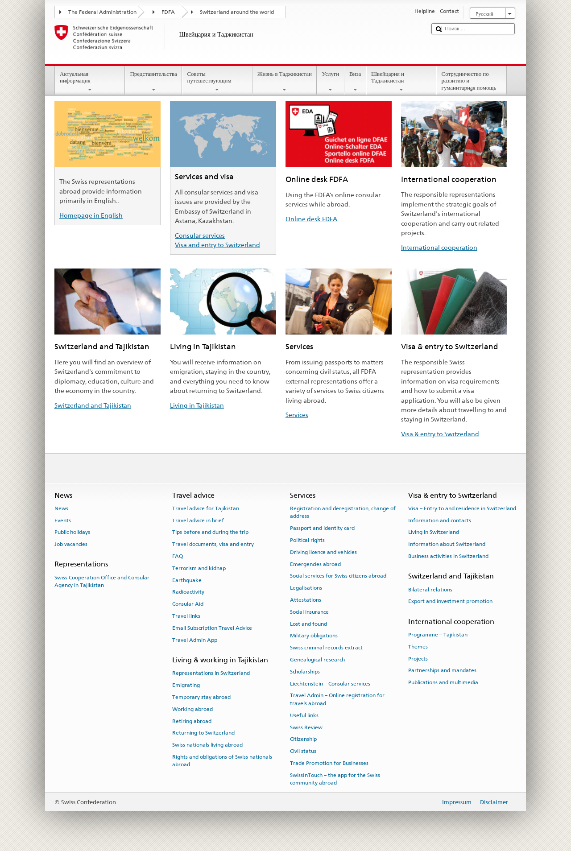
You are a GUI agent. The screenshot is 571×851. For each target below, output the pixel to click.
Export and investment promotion (450, 601)
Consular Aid (187, 604)
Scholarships (305, 672)
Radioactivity (188, 592)
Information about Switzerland (446, 544)
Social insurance (309, 612)
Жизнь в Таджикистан (285, 81)
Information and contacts (439, 520)
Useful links (304, 715)
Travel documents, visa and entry (213, 544)
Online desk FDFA (311, 219)
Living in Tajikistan (197, 405)
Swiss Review (306, 727)
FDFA (168, 12)
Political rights (307, 540)
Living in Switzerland (433, 532)
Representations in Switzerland (211, 673)
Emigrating (186, 685)
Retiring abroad (191, 721)
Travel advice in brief (198, 520)
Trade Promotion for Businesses (329, 763)
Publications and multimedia (443, 682)
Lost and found (308, 623)
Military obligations (314, 635)
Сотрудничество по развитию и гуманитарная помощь (471, 82)
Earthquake (187, 580)
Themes (418, 647)
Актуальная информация (90, 81)
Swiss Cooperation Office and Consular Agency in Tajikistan (101, 581)
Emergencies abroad (315, 564)
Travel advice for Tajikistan (205, 508)
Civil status (303, 751)
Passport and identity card (322, 528)
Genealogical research (317, 660)
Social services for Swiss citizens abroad (338, 576)
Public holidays (72, 532)
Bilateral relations (430, 589)
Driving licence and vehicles (323, 552)
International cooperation (439, 247)
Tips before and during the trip (210, 532)
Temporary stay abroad (201, 697)
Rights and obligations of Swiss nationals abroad (222, 761)
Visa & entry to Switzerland (440, 434)
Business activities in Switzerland (448, 556)
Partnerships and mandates (442, 670)
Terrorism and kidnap (199, 568)
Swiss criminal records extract (326, 647)
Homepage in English (91, 215)
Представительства (153, 81)
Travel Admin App (194, 640)
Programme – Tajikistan (438, 635)
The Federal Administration (102, 12)
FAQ (177, 556)
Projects (418, 658)
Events (62, 520)
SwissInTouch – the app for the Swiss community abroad (335, 779)
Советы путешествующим (217, 81)
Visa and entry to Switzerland (217, 244)
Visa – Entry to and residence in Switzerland (462, 508)
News (61, 508)
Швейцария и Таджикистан (401, 81)
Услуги (330, 81)
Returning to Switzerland (203, 733)
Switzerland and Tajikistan (92, 405)
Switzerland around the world (237, 12)
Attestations (305, 600)
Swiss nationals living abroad (207, 745)
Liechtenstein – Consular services (330, 683)
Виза (355, 81)
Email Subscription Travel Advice (212, 628)
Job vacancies (70, 544)
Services (297, 414)
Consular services (200, 235)
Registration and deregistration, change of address (343, 512)
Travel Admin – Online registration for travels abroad (337, 699)
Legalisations (306, 588)
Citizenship (303, 739)
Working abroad (192, 709)
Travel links (186, 616)
